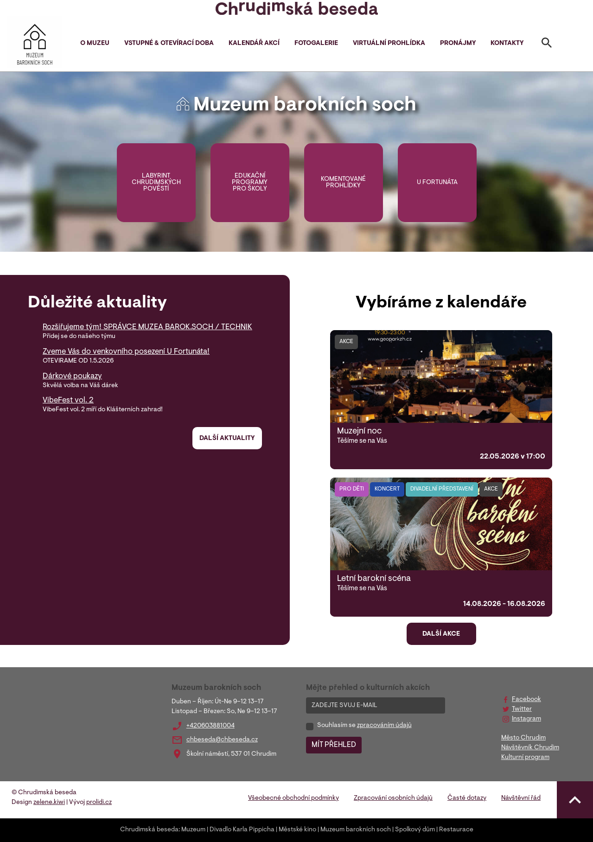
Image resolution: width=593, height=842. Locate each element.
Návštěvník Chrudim (530, 748)
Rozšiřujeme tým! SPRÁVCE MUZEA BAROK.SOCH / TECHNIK (147, 327)
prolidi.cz (99, 802)
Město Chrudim (523, 738)
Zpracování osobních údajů (393, 798)
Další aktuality (227, 438)
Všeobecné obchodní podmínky (293, 798)
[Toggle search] (546, 44)
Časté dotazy (466, 798)
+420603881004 (210, 726)
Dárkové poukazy (72, 376)
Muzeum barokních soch (355, 830)
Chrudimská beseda (149, 830)
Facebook (526, 699)
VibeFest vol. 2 (68, 400)
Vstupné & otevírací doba (169, 43)
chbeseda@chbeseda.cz (222, 740)
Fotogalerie (316, 43)
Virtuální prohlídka (389, 43)
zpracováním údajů (384, 725)
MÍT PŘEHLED (334, 745)
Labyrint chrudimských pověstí (156, 182)
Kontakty (507, 43)
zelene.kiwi (49, 802)
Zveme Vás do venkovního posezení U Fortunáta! (126, 352)
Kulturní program (525, 757)
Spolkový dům (415, 830)
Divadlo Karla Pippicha (242, 830)
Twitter (522, 709)
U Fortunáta (437, 182)
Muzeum (193, 830)
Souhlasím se (364, 725)
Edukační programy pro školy (250, 182)
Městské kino (297, 830)
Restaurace (456, 830)
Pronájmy (458, 43)
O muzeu (94, 43)
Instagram (526, 719)
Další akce (441, 634)
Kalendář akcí (254, 43)
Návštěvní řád (521, 798)
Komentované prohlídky (343, 182)
